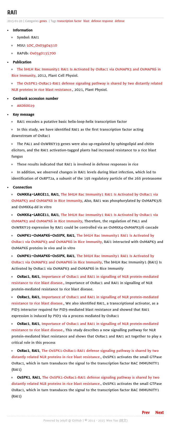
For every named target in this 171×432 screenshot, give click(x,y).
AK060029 (25, 105)
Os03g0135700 (43, 53)
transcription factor (69, 21)
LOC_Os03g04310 (42, 45)
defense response (102, 21)
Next (159, 412)
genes (43, 21)
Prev (146, 412)
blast (86, 21)
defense (119, 21)
